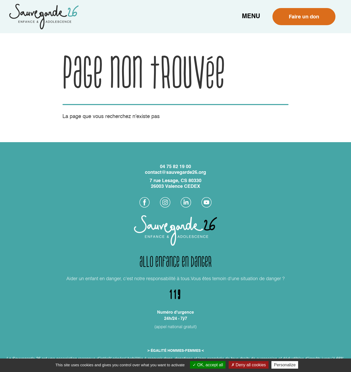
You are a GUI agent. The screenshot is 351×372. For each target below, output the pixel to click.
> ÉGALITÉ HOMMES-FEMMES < (176, 351)
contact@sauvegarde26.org (175, 172)
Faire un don (304, 16)
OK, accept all (208, 365)
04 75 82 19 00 (175, 166)
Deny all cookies (248, 365)
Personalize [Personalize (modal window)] (285, 365)
